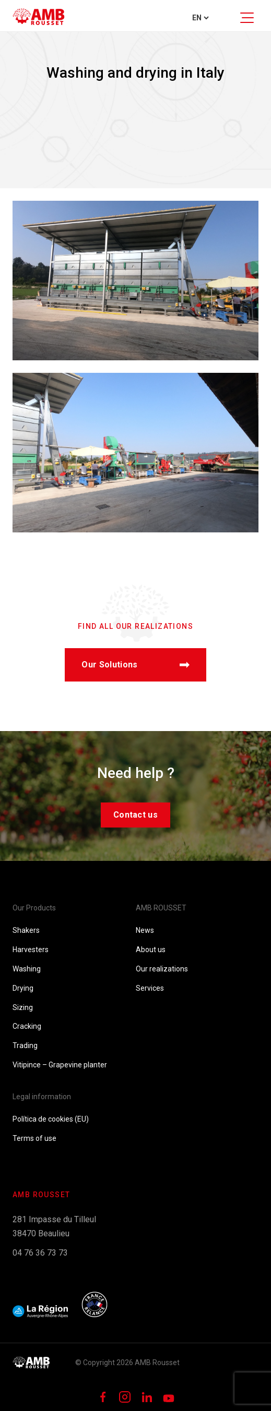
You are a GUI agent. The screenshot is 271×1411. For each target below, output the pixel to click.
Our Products (34, 908)
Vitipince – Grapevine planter (60, 1065)
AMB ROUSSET (161, 908)
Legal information (42, 1096)
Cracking (27, 1026)
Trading (25, 1045)
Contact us (135, 815)
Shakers (26, 930)
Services (150, 988)
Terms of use (34, 1138)
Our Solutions (135, 665)
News (145, 930)
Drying (23, 988)
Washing (27, 969)
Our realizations (162, 969)
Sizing (23, 1007)
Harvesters (31, 949)
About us (151, 949)
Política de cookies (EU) (51, 1119)
